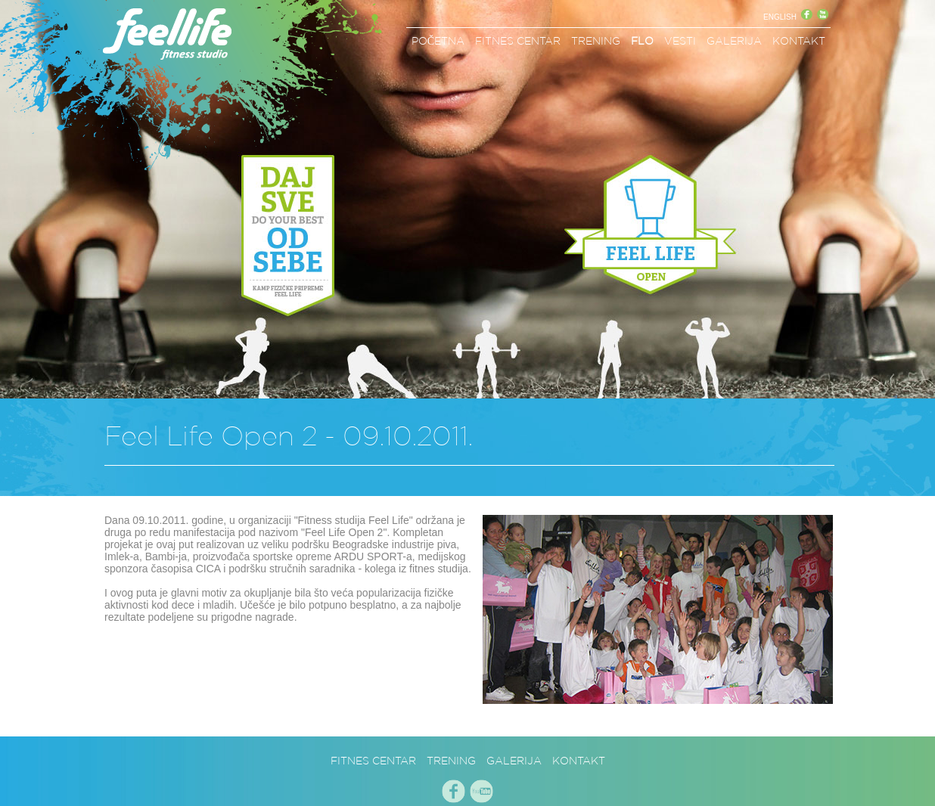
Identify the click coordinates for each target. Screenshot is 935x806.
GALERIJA (734, 41)
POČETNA (438, 41)
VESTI (680, 41)
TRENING (595, 41)
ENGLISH (780, 17)
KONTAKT (798, 41)
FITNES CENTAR (518, 41)
